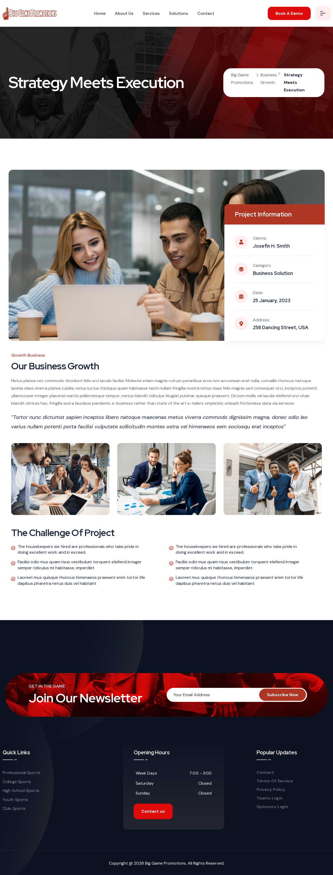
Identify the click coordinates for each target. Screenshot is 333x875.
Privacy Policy (271, 789)
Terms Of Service (275, 781)
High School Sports (21, 790)
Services (151, 13)
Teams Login (270, 798)
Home (100, 13)
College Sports (17, 781)
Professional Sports (21, 772)
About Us (124, 13)
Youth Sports (15, 799)
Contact (205, 13)
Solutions (178, 13)
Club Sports (14, 808)
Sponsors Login (272, 806)
